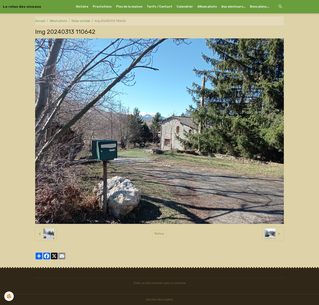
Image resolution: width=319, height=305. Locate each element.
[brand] (22, 6)
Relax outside (81, 21)
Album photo (207, 6)
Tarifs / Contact (159, 6)
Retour (159, 234)
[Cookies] (9, 296)
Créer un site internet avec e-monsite (159, 283)
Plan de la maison (129, 6)
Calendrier (185, 6)
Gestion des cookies (159, 299)
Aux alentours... (233, 6)
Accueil (40, 21)
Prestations (102, 6)
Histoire (82, 6)
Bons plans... (259, 6)
